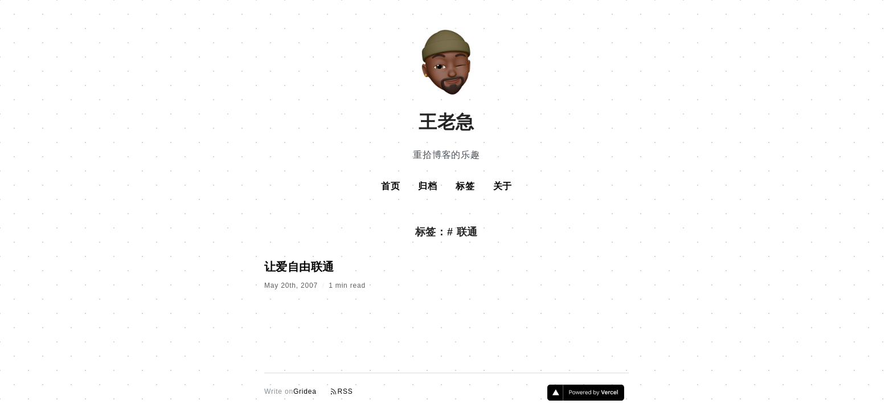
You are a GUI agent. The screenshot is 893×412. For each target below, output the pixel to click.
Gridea (305, 391)
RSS (341, 392)
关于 (503, 186)
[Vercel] (585, 397)
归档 (427, 186)
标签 (465, 186)
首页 (390, 186)
